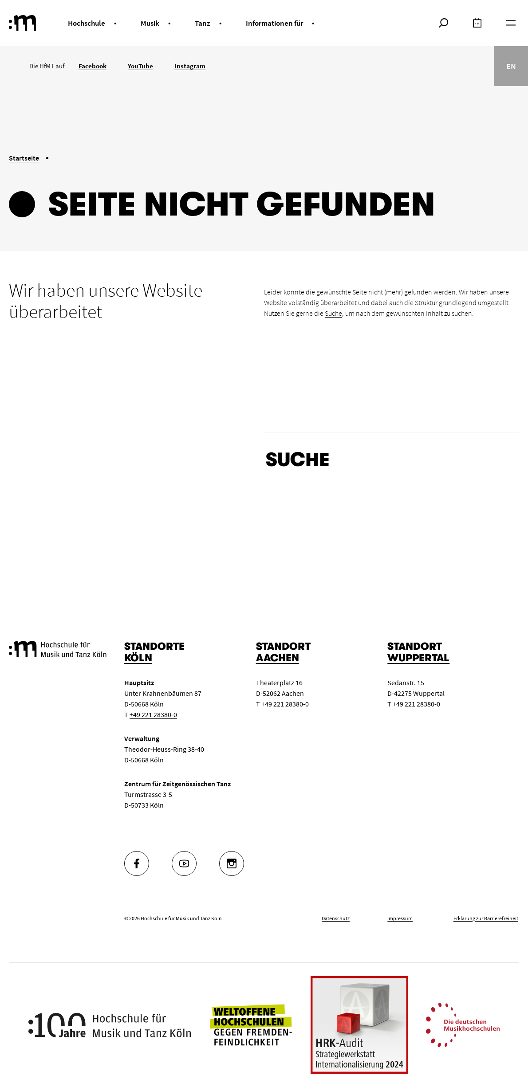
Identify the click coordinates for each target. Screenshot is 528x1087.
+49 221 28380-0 (153, 714)
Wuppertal (418, 658)
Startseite (24, 157)
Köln (138, 658)
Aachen (277, 658)
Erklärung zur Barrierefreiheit (485, 918)
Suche (333, 313)
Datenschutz (336, 918)
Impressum (400, 918)
